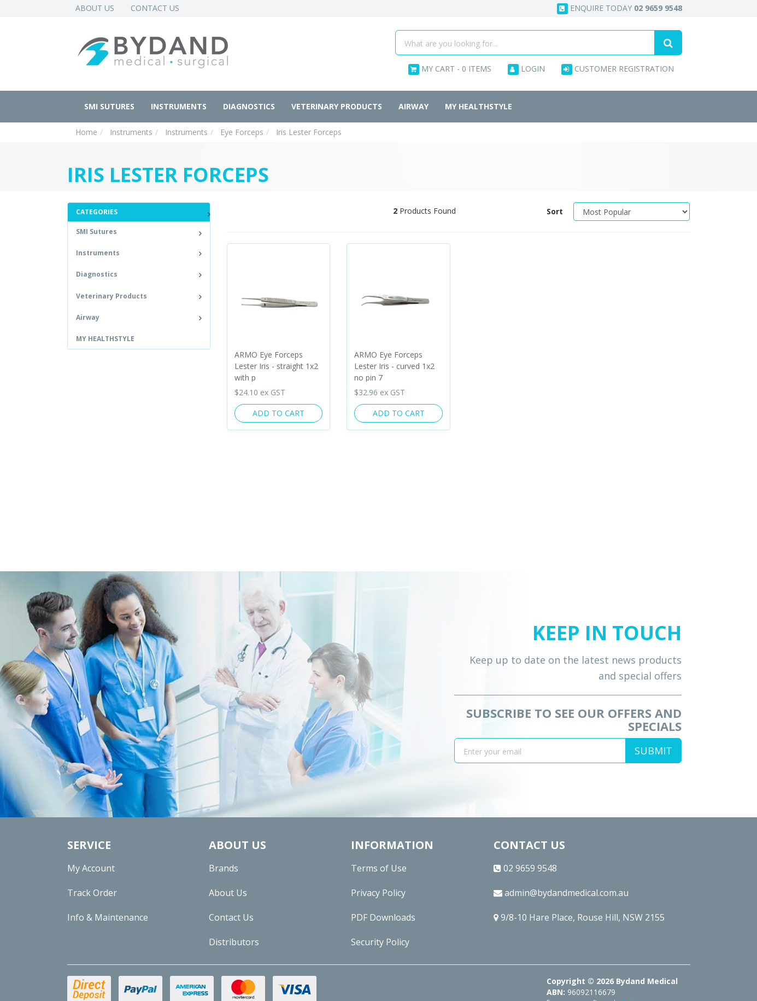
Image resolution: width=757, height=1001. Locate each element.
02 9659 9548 (525, 868)
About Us (94, 8)
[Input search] (525, 42)
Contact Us (155, 8)
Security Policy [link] (380, 942)
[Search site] (668, 42)
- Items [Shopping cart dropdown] (449, 69)
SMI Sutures (109, 106)
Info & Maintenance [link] (107, 917)
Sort (555, 211)
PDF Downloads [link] (383, 917)
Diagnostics (249, 106)
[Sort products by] (631, 211)
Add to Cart (278, 413)
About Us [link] (228, 893)
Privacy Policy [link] (378, 893)
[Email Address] (540, 750)
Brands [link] (223, 868)
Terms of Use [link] (379, 868)
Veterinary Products (336, 106)
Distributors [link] (234, 942)
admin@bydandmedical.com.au (561, 893)
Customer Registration (617, 69)
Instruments (179, 106)
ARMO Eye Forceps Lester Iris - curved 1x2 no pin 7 (394, 366)
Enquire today (619, 8)
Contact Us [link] (231, 917)
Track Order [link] (92, 893)
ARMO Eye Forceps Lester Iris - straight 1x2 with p (276, 366)
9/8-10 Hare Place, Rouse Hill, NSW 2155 (579, 917)
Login (526, 69)
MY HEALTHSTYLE (478, 106)
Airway (413, 106)
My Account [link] (91, 868)
